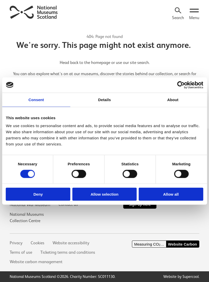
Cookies (37, 242)
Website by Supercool (181, 276)
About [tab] (172, 99)
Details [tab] (104, 99)
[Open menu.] (194, 14)
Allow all (171, 194)
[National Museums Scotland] (34, 11)
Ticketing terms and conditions (67, 252)
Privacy (16, 242)
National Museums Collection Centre (27, 217)
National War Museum (30, 204)
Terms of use (21, 252)
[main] (104, 68)
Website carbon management (36, 261)
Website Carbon (182, 244)
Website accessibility (71, 242)
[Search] (178, 14)
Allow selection (104, 194)
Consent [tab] (36, 99)
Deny (38, 194)
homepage (100, 62)
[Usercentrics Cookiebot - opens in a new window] (180, 85)
